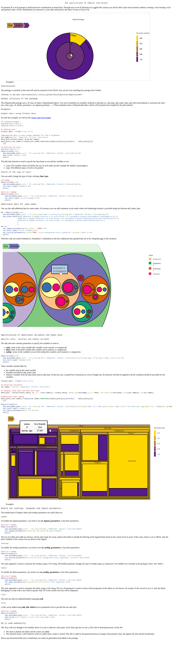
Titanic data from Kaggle (41, 120)
